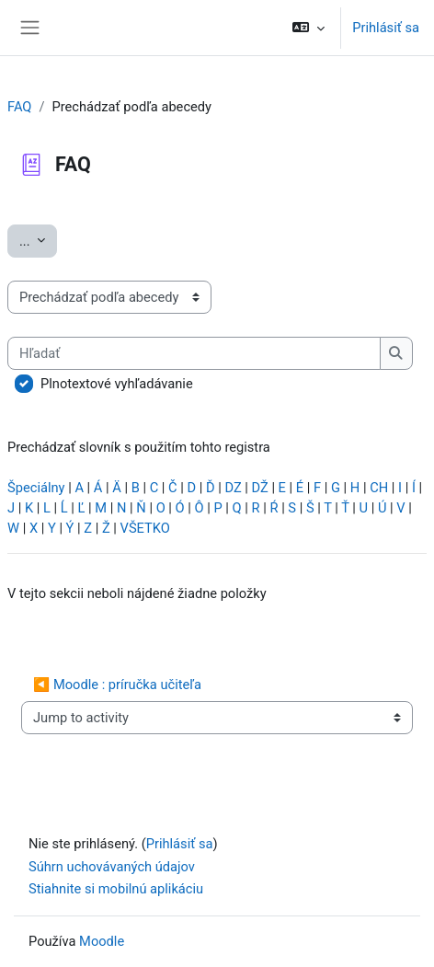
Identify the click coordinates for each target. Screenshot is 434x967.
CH (379, 487)
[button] (308, 27)
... (38, 239)
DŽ (260, 487)
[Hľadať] (194, 353)
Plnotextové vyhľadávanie (116, 383)
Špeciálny (36, 487)
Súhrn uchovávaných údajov (112, 866)
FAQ (19, 106)
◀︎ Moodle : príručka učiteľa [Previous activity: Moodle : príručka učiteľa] (117, 684)
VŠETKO (145, 528)
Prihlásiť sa (385, 27)
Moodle (101, 941)
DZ (232, 487)
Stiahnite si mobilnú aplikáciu (116, 889)
